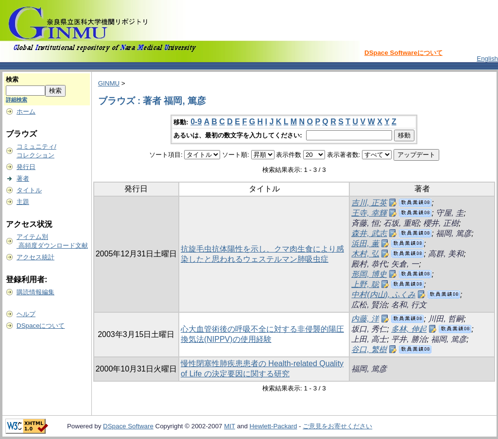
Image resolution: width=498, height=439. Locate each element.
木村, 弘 (365, 254)
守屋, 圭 (450, 213)
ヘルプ (26, 314)
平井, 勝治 (409, 339)
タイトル (29, 190)
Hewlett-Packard (273, 426)
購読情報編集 (35, 292)
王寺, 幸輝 (369, 213)
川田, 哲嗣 (446, 319)
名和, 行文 (409, 305)
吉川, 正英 (369, 203)
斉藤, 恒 (365, 223)
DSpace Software (128, 426)
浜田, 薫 (365, 243)
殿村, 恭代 (369, 264)
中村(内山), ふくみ (383, 294)
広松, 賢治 (369, 305)
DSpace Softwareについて (403, 52)
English (487, 58)
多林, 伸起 (409, 329)
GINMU (109, 83)
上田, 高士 (369, 339)
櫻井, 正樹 (441, 223)
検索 (12, 79)
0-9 (196, 122)
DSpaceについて (41, 325)
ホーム (26, 111)
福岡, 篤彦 (453, 233)
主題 (23, 201)
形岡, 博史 (369, 274)
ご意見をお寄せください (337, 426)
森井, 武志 (369, 233)
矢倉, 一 (405, 264)
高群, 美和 (446, 254)
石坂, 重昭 (401, 223)
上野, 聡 (365, 284)
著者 (23, 178)
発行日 (26, 166)
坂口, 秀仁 (369, 329)
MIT (229, 426)
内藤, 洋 (365, 319)
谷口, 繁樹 (369, 349)
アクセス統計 (35, 257)
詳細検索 (16, 99)
